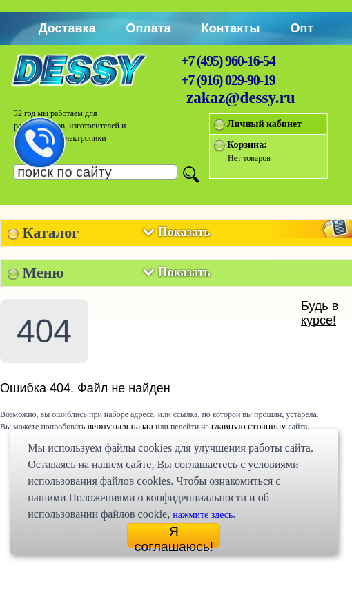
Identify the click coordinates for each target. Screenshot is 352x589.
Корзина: (247, 144)
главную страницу (248, 426)
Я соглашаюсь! (174, 536)
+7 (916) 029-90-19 (228, 80)
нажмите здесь (203, 515)
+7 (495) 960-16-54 (228, 60)
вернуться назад (120, 426)
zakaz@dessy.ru (240, 97)
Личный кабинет (264, 124)
